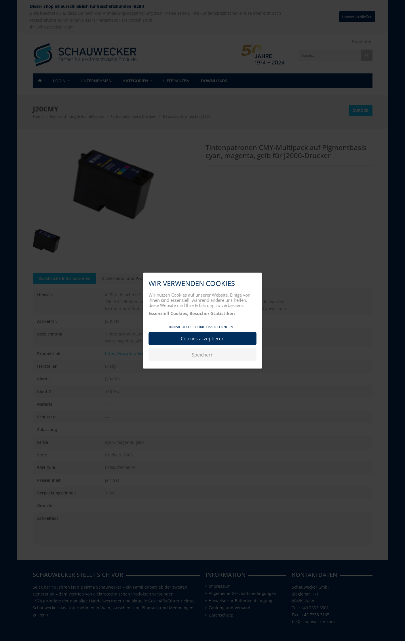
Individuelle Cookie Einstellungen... (202, 327)
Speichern (203, 354)
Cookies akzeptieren (203, 338)
